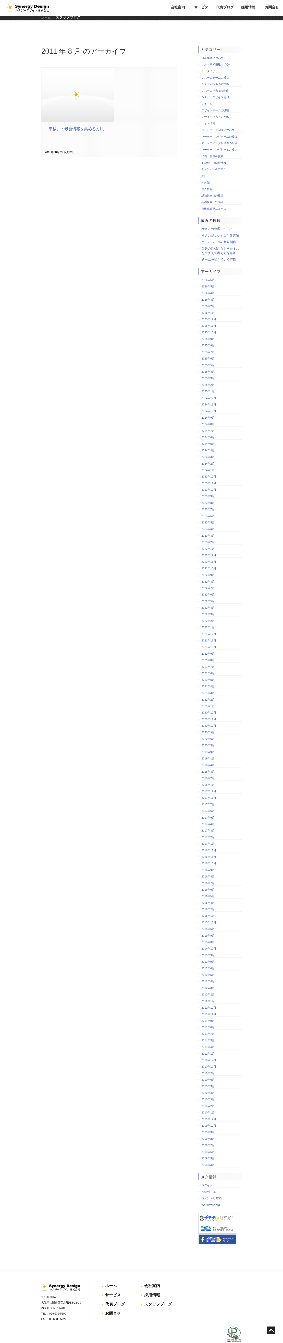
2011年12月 (208, 997)
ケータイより (209, 60)
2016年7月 (208, 873)
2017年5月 (208, 807)
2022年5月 (208, 591)
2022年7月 (208, 577)
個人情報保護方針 (232, 1326)
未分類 (205, 172)
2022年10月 (208, 558)
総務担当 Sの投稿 (212, 185)
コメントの (211, 1188)
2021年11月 (208, 630)
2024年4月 (208, 440)
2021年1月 (208, 695)
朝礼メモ (206, 165)
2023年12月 (208, 466)
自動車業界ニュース (213, 198)
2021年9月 (208, 643)
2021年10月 (208, 637)
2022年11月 (208, 551)
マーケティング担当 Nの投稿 (219, 132)
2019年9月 (208, 741)
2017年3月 (208, 820)
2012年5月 (208, 964)
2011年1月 (208, 1043)
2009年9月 (208, 1122)
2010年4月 (208, 1082)
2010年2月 (208, 1095)
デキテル (206, 93)
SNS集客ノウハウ (212, 47)
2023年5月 (208, 512)
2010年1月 (208, 1102)
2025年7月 (208, 341)
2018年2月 (208, 767)
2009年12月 (208, 1109)
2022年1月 (208, 617)
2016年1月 (208, 905)
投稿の (208, 1181)
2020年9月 (208, 722)
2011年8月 (208, 1017)
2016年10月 (208, 853)
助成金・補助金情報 (213, 152)
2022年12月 (208, 545)
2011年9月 (208, 1010)
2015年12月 (208, 912)
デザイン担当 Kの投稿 (215, 106)
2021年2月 (208, 689)
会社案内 (178, 7)
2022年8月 (208, 571)
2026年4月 (208, 283)
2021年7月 (208, 656)
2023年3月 (208, 525)
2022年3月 (208, 604)
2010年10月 (208, 1056)
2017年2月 (208, 827)
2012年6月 (208, 958)
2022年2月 (208, 610)
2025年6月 (208, 348)
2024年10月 (208, 401)
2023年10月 (208, 479)
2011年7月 (208, 1023)
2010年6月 (208, 1069)
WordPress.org (210, 1194)
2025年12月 (208, 309)
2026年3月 (208, 289)
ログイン (206, 1175)
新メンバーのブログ (213, 159)
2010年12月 (208, 1049)
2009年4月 (208, 1154)
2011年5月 (208, 1030)
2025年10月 (208, 322)
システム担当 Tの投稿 (215, 80)
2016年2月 (208, 899)
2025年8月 (208, 335)
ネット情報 (208, 113)
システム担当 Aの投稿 (215, 74)
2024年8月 (208, 413)
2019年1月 (208, 748)
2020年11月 (208, 709)
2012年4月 (208, 971)
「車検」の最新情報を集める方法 (74, 119)
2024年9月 (208, 407)
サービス (201, 7)
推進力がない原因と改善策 (220, 225)
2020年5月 (208, 735)
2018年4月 (208, 755)
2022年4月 (208, 597)
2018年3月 (208, 761)
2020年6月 (208, 728)
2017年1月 (208, 833)
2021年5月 (208, 669)
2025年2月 (208, 374)
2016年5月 (208, 885)
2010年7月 (208, 1063)
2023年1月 (208, 538)
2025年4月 (208, 361)
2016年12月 (208, 840)
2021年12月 (208, 623)
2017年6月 (208, 800)
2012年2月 (208, 984)
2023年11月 (208, 473)
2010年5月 (208, 1076)
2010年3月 (208, 1089)
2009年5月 (208, 1148)
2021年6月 (208, 663)
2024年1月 (208, 459)
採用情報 (248, 7)
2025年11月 (208, 315)
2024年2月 (208, 453)
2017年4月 (208, 813)
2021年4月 (208, 676)
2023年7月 (208, 499)
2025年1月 (208, 381)
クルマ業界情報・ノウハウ (217, 54)
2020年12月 (208, 702)
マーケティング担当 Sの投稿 (219, 139)
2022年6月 (208, 584)
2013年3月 (208, 945)
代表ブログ (225, 7)
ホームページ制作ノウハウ (217, 119)
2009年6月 (208, 1141)
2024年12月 (208, 387)
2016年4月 (208, 892)
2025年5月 (208, 355)
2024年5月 (208, 433)
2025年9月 (208, 328)
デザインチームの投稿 (215, 100)
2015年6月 (208, 918)
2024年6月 (208, 427)
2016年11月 (208, 846)
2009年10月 (208, 1115)
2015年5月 (208, 925)
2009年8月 (208, 1128)
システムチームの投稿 (215, 67)
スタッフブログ (68, 19)
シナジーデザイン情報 (215, 87)
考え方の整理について (217, 218)
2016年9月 (208, 859)
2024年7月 (208, 420)
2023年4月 (208, 519)
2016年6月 (208, 879)
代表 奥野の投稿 (212, 146)
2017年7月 (208, 794)
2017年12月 (208, 781)
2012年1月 (208, 991)
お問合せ (272, 7)
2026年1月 (208, 302)
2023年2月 (208, 531)
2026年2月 (208, 295)
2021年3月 (208, 682)
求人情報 (206, 178)
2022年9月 (208, 564)
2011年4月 (208, 1036)
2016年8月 (208, 866)
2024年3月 (208, 446)
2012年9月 (208, 951)
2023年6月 (208, 505)
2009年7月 (208, 1135)
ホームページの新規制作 (218, 231)
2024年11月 (208, 394)
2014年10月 (208, 938)
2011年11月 (208, 1003)
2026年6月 (208, 269)
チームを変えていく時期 (218, 249)
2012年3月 (208, 977)
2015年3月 (208, 931)
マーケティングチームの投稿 (219, 126)
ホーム (46, 19)
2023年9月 (208, 486)
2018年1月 (208, 774)
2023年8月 (208, 492)
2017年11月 (208, 787)
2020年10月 (208, 715)
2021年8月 (208, 649)
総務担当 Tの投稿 (212, 192)
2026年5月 (208, 276)
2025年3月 (208, 368)
